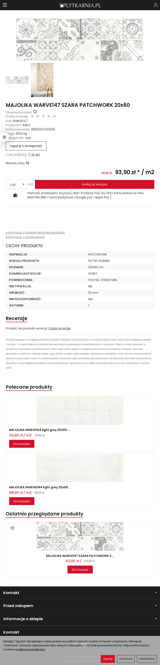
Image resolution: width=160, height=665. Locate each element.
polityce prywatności (30, 649)
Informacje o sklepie (80, 618)
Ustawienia (146, 659)
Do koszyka (22, 444)
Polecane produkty (29, 387)
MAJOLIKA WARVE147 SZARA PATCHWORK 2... (80, 556)
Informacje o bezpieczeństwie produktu (35, 232)
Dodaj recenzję (60, 328)
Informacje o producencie (25, 237)
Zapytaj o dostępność (26, 146)
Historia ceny (17, 163)
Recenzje (16, 318)
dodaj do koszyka (94, 184)
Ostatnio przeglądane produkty (44, 514)
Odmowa (125, 659)
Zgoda (107, 659)
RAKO (27, 125)
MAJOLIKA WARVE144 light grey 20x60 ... (39, 430)
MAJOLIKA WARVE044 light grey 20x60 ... (40, 487)
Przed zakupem (80, 605)
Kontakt (80, 592)
